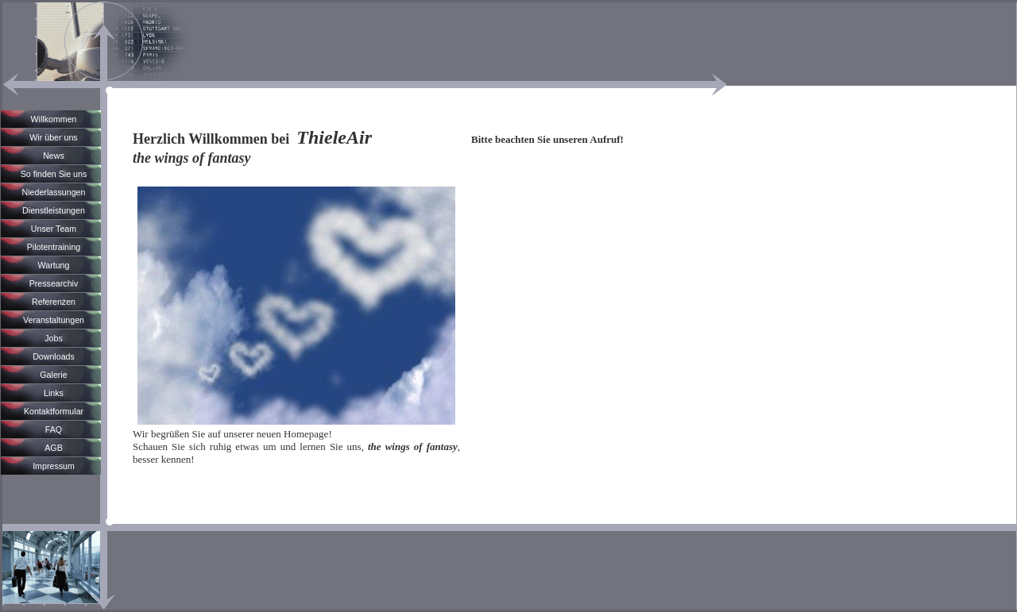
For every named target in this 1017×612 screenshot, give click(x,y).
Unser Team (53, 228)
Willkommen (53, 119)
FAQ (53, 429)
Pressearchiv (54, 283)
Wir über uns (53, 137)
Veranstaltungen (53, 320)
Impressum (54, 466)
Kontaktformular (53, 411)
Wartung (54, 265)
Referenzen (53, 301)
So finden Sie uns (54, 174)
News (53, 155)
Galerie (53, 374)
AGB (53, 447)
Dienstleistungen (53, 210)
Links (54, 393)
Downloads (54, 356)
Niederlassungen (54, 192)
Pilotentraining (54, 247)
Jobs (53, 338)
